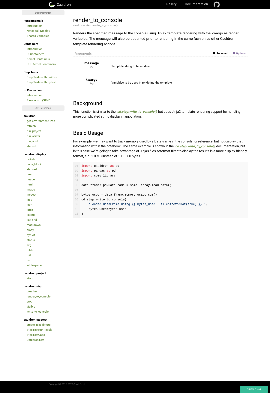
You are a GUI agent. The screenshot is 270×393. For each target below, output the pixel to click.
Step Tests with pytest (41, 82)
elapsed (32, 169)
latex (30, 209)
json (29, 204)
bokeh (31, 159)
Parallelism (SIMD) (39, 100)
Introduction (35, 25)
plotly (30, 230)
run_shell (32, 141)
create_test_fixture (38, 324)
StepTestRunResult (39, 329)
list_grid (32, 220)
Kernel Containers (38, 59)
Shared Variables (38, 36)
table (30, 250)
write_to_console (38, 311)
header (31, 179)
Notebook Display (38, 31)
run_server (33, 136)
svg (29, 245)
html (30, 184)
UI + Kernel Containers (41, 64)
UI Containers (35, 54)
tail (29, 255)
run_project (34, 131)
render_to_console (38, 296)
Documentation (196, 4)
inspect (31, 194)
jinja (29, 199)
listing (31, 215)
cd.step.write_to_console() (137, 111)
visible (31, 306)
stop (29, 278)
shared (31, 146)
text (29, 260)
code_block (34, 164)
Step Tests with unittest (42, 77)
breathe (32, 291)
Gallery (171, 4)
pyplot (31, 235)
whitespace (34, 265)
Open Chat (254, 389)
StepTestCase (36, 335)
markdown (34, 225)
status (31, 240)
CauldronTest (35, 340)
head (30, 174)
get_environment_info (41, 121)
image (31, 189)
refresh (31, 126)
